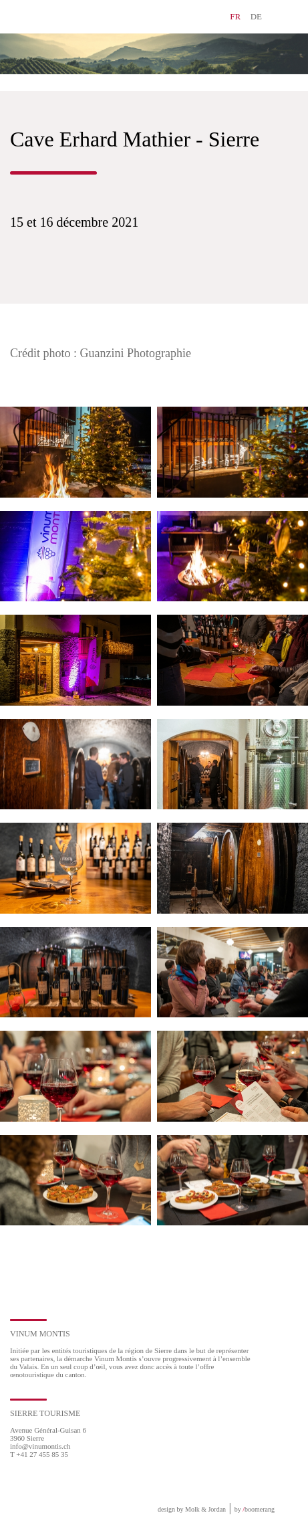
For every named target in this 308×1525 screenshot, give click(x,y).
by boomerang (255, 1509)
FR (235, 16)
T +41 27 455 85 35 (39, 1454)
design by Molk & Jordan (192, 1509)
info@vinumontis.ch (40, 1446)
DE (256, 16)
